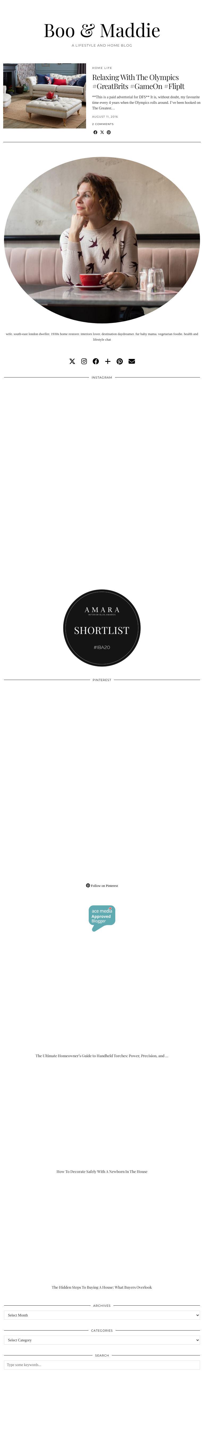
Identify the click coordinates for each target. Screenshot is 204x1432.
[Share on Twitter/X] (102, 132)
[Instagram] (53, 431)
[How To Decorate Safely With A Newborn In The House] (102, 1119)
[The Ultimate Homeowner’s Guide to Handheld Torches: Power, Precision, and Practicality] (102, 1003)
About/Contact (67, 1422)
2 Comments (103, 124)
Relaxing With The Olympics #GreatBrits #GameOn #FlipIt (138, 81)
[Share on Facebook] (95, 132)
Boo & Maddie (102, 29)
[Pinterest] (53, 734)
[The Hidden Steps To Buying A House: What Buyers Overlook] (102, 1235)
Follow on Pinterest (102, 886)
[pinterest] (120, 361)
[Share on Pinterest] (108, 132)
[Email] (132, 361)
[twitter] (72, 361)
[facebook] (96, 361)
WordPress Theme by (173, 1426)
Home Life (102, 68)
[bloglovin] (108, 361)
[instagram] (84, 361)
